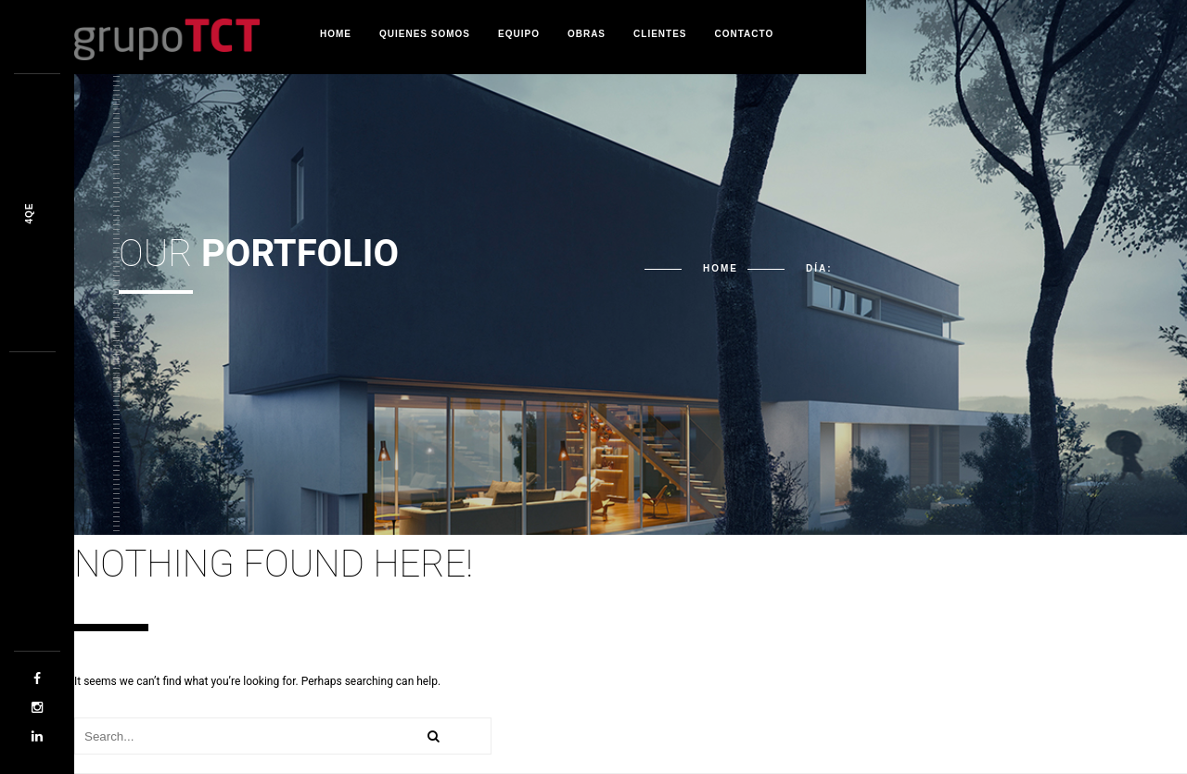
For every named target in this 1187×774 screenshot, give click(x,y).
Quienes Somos (424, 34)
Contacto (744, 34)
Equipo (519, 34)
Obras (587, 34)
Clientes (659, 34)
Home (335, 34)
